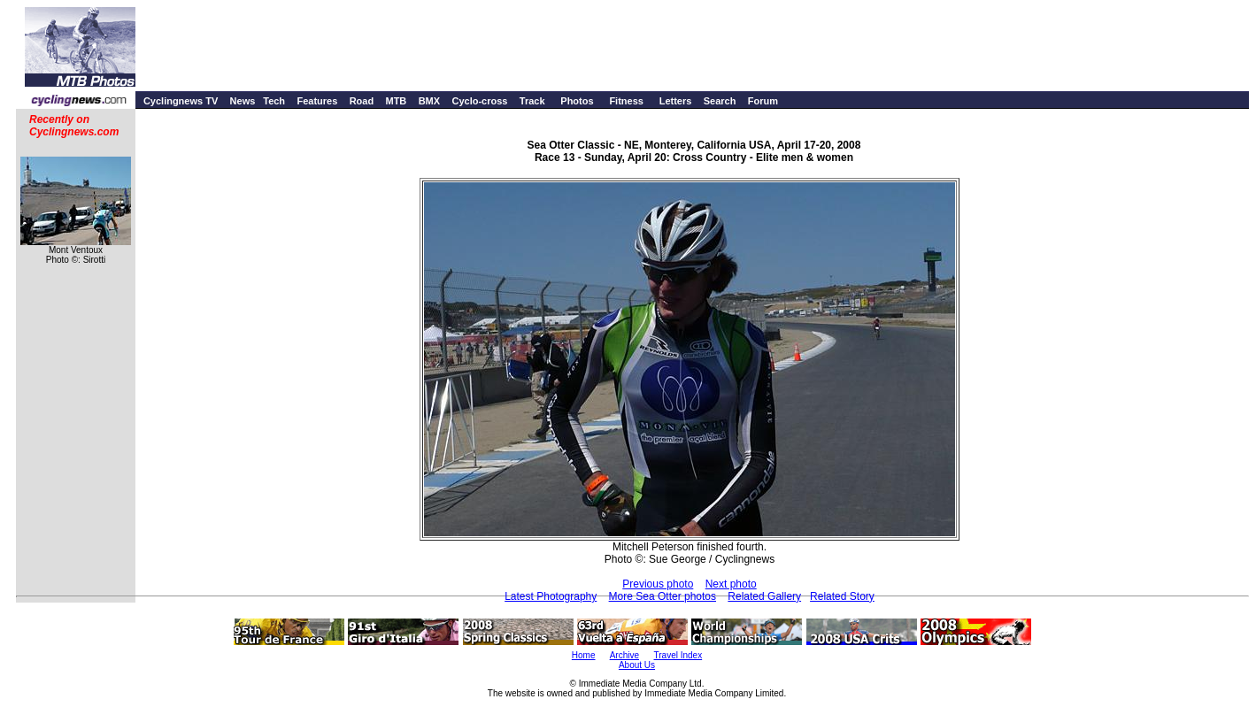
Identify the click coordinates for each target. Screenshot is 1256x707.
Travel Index (678, 655)
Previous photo (657, 584)
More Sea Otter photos (662, 596)
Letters (675, 101)
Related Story (842, 596)
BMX (429, 101)
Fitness (626, 101)
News (243, 101)
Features (317, 101)
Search (720, 101)
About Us (637, 665)
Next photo (731, 584)
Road (362, 101)
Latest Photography (551, 596)
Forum (763, 101)
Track (532, 101)
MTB (395, 101)
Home (584, 655)
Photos (576, 101)
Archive (624, 655)
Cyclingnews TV (180, 101)
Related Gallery (764, 596)
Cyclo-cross (479, 101)
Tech (274, 101)
